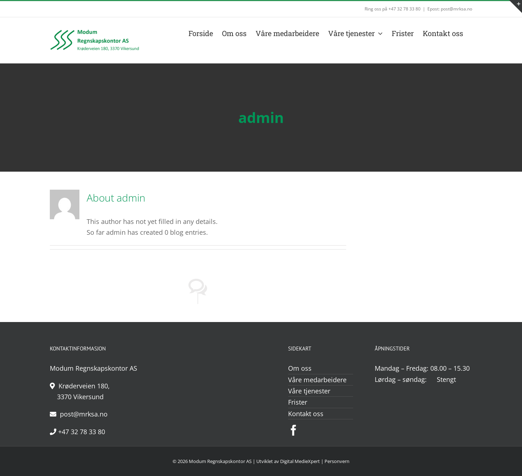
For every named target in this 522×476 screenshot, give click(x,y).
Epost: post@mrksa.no (449, 9)
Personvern (337, 461)
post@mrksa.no (79, 414)
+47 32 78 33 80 (77, 431)
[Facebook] (293, 430)
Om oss (300, 368)
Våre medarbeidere (317, 379)
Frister (297, 402)
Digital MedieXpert (300, 461)
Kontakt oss (305, 413)
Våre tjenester (309, 391)
